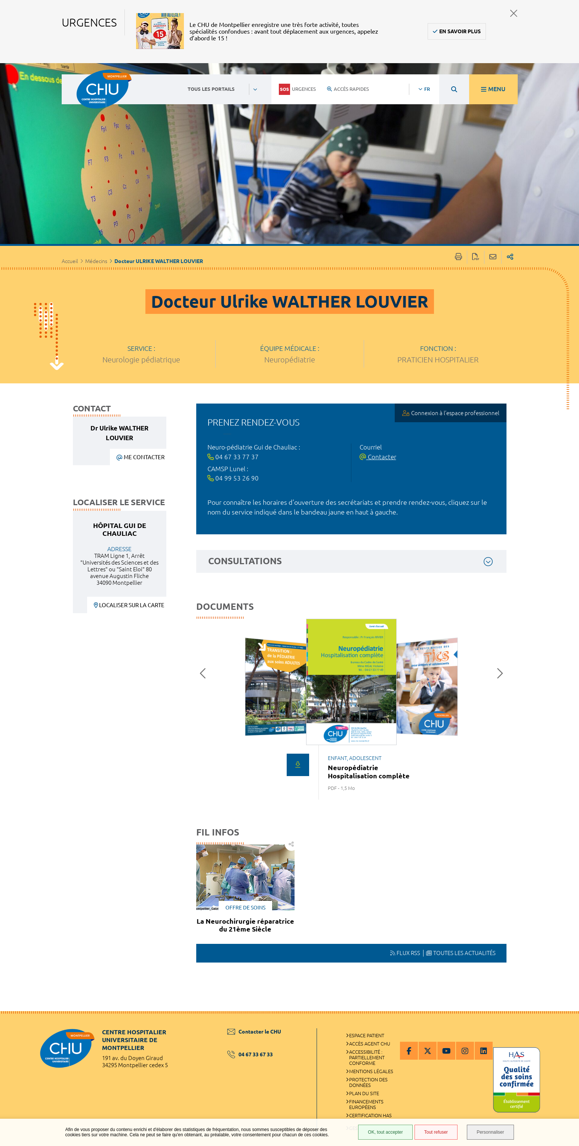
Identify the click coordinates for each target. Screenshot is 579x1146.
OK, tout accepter (385, 1132)
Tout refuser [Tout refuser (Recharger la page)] (436, 1132)
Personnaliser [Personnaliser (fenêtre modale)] (490, 1132)
